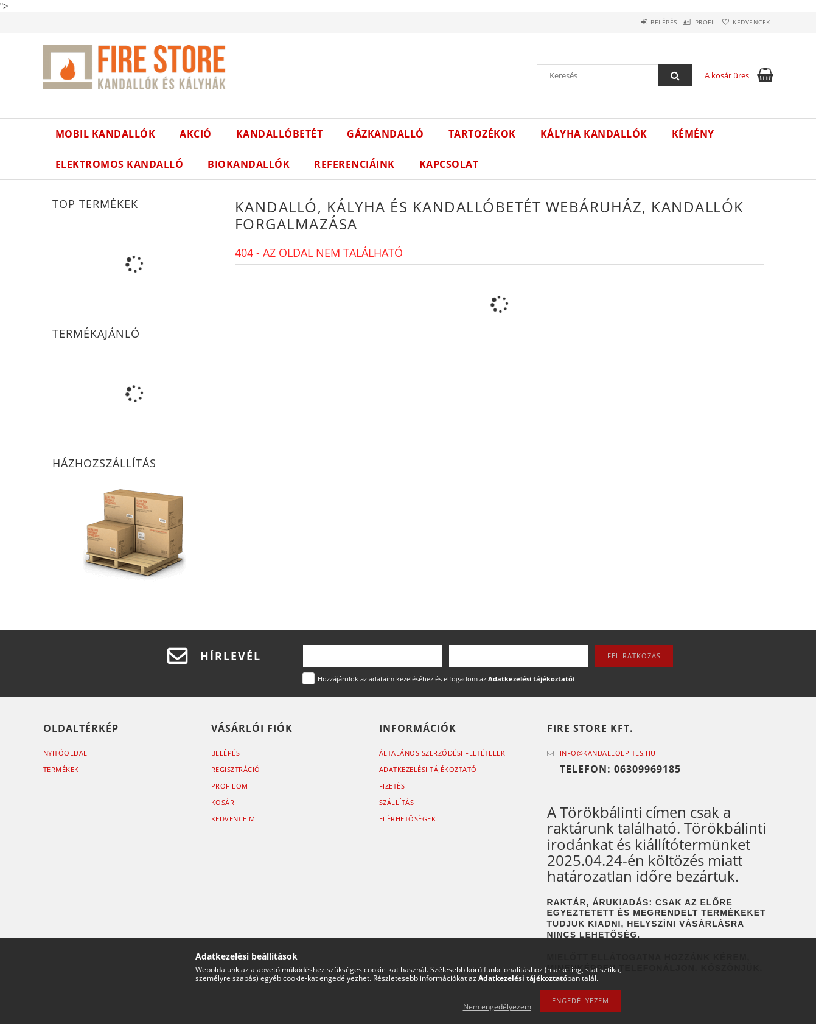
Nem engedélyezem (497, 1006)
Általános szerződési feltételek (442, 753)
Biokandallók (248, 164)
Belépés (632, 22)
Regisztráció (235, 769)
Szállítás (396, 802)
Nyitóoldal (65, 753)
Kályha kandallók (593, 134)
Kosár (223, 802)
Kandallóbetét (279, 134)
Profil (687, 22)
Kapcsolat (449, 164)
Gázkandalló (385, 134)
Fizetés (392, 785)
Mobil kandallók (105, 134)
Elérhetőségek (407, 818)
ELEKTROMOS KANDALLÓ (119, 164)
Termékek (61, 769)
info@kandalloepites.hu (608, 753)
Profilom (229, 785)
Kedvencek (745, 22)
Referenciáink (354, 164)
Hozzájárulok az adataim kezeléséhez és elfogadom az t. (447, 678)
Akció (196, 134)
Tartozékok (482, 134)
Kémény (693, 134)
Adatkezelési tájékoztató (428, 769)
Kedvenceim (233, 818)
